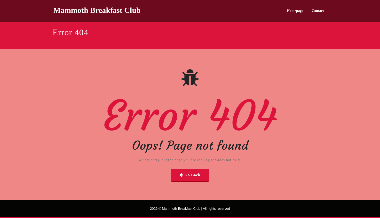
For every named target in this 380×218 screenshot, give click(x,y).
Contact (318, 11)
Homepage (295, 11)
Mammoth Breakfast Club (97, 10)
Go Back (192, 175)
